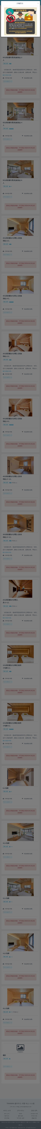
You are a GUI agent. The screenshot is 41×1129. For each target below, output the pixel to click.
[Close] (38, 3)
